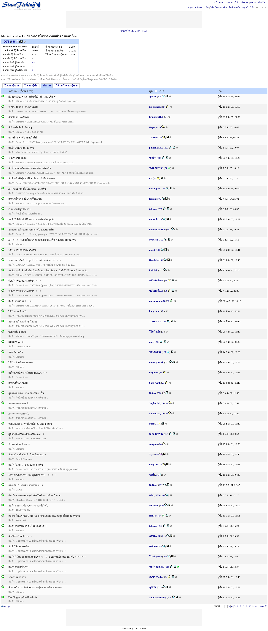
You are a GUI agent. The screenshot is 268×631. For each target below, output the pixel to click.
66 (168, 301)
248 (160, 546)
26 (160, 444)
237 (160, 209)
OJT (6, 41)
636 (13, 41)
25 (155, 178)
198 (165, 556)
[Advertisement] (134, 19)
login (190, 7)
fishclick (153, 260)
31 (156, 423)
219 (164, 536)
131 (158, 249)
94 (160, 515)
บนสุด (5, 606)
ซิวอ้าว (152, 157)
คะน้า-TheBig (156, 577)
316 (167, 566)
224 (160, 219)
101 (169, 229)
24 (160, 137)
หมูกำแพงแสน (156, 566)
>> (256, 606)
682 (157, 454)
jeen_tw (153, 515)
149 (169, 597)
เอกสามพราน (156, 433)
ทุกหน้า (263, 606)
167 (166, 147)
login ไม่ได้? (248, 7)
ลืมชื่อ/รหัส (234, 7)
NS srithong (155, 106)
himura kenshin (157, 229)
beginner (153, 372)
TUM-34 (153, 137)
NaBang (153, 485)
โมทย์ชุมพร (155, 556)
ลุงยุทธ (153, 96)
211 (159, 157)
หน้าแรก (218, 2)
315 (160, 96)
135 (163, 188)
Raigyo (153, 393)
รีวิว (237, 2)
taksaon (153, 209)
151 (161, 260)
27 (163, 382)
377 (161, 270)
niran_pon (154, 188)
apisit (152, 249)
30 (166, 280)
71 (166, 168)
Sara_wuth (155, 382)
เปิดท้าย (262, 2)
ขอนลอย (154, 505)
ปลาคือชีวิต (155, 352)
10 (159, 127)
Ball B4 (153, 546)
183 (164, 321)
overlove (153, 239)
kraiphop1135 (156, 116)
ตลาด (253, 2)
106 (159, 198)
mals (151, 341)
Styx (151, 454)
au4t (151, 423)
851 (34, 62)
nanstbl (153, 219)
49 (160, 464)
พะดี (151, 474)
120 (162, 505)
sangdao (153, 444)
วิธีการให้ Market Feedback (134, 31)
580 (160, 393)
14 (164, 106)
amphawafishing (157, 597)
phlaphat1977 (156, 147)
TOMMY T (155, 321)
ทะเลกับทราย (156, 168)
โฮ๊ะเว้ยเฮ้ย (155, 331)
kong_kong (155, 311)
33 (161, 372)
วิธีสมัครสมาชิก (218, 7)
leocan (152, 198)
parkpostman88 (157, 301)
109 (163, 495)
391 (166, 433)
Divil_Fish (154, 495)
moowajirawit (156, 362)
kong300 (153, 464)
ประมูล (244, 2)
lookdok (153, 270)
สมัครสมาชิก (202, 7)
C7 (150, 178)
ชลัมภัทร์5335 (156, 280)
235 (157, 474)
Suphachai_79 (156, 403)
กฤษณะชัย (155, 536)
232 (161, 485)
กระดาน (229, 2)
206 (157, 341)
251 (167, 362)
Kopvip (153, 127)
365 (161, 239)
